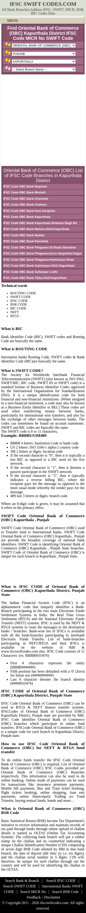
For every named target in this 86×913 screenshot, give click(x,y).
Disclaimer (52, 897)
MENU (12, 21)
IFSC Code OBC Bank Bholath (24, 192)
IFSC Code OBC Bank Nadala (23, 235)
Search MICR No (33, 892)
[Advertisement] (43, 120)
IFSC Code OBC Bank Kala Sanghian (29, 211)
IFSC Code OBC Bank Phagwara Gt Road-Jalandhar (39, 247)
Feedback (34, 897)
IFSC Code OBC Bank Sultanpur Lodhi (30, 272)
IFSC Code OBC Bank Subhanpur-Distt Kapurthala (39, 265)
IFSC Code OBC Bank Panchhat (25, 241)
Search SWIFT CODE (19, 886)
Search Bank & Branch (22, 881)
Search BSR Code (65, 892)
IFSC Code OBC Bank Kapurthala (26, 217)
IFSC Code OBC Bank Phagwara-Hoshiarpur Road (38, 259)
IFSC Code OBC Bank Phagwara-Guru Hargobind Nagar (42, 253)
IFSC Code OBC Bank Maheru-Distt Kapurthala (36, 229)
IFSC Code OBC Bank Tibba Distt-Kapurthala (35, 278)
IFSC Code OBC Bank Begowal (25, 186)
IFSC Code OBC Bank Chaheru (25, 204)
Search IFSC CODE (61, 881)
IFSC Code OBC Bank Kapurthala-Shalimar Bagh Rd (40, 223)
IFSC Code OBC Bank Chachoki (25, 198)
